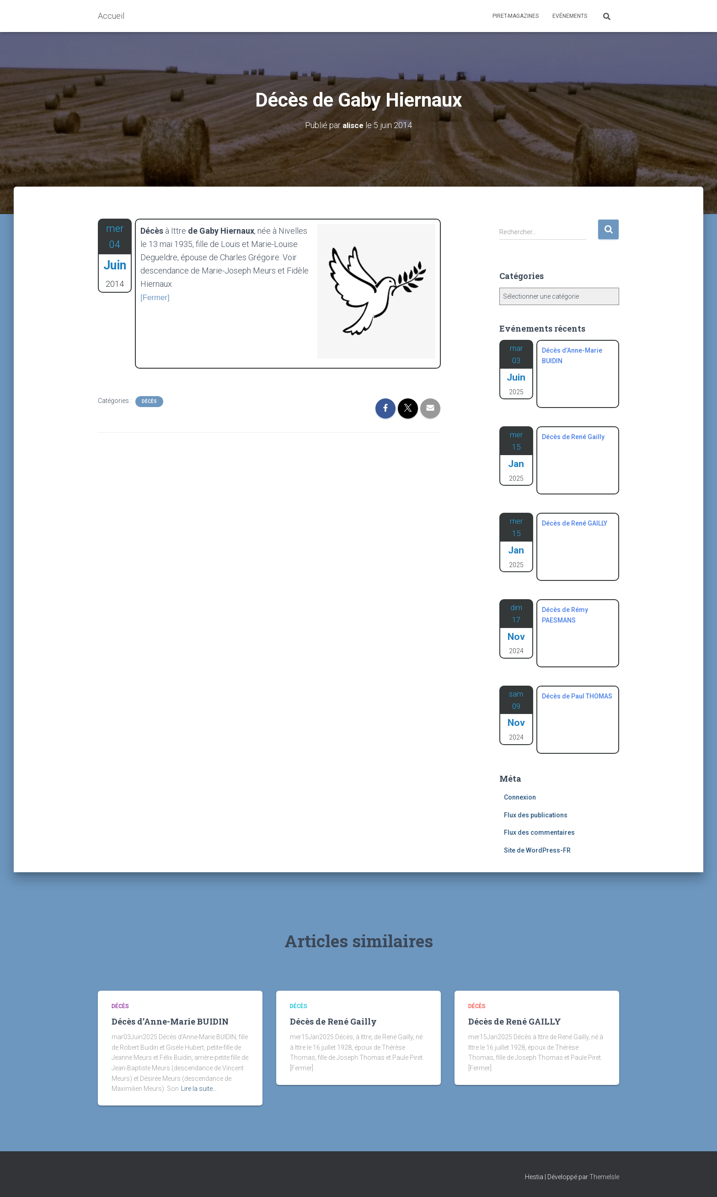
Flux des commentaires (539, 832)
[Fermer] (155, 296)
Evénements (569, 16)
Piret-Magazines (515, 16)
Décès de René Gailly (333, 1021)
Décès (149, 401)
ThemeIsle (604, 1177)
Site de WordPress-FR (537, 850)
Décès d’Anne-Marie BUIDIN (170, 1021)
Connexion (520, 797)
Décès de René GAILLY (514, 1021)
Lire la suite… (199, 1088)
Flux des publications (535, 815)
